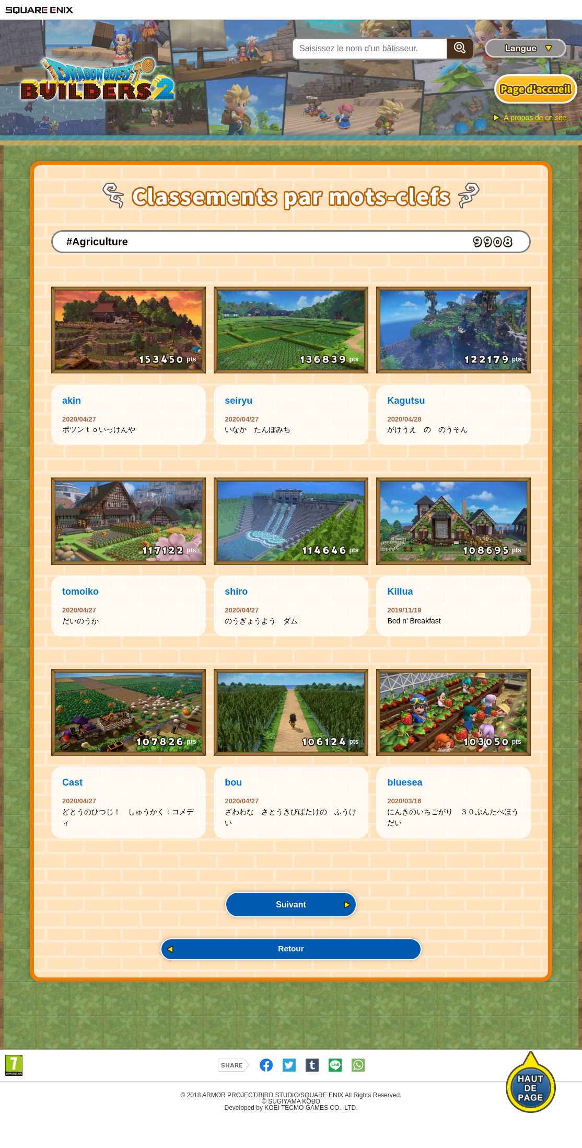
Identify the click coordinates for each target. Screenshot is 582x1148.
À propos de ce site (535, 117)
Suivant (291, 924)
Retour (291, 973)
